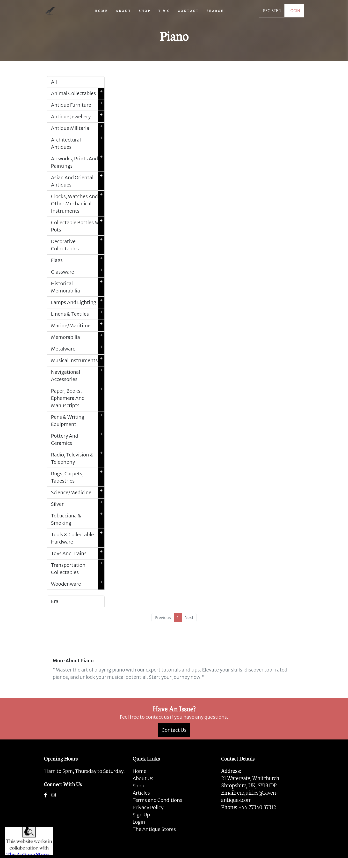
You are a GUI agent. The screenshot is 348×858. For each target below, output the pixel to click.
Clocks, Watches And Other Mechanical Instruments (77, 203)
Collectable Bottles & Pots (77, 226)
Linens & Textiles (77, 314)
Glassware (77, 271)
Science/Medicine (77, 492)
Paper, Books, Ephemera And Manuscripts (77, 398)
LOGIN (294, 10)
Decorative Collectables (77, 245)
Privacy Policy (148, 807)
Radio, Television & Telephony (77, 458)
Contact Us (174, 730)
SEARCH (215, 10)
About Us (143, 778)
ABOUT (123, 10)
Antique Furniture (77, 105)
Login (139, 822)
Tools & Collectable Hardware (77, 538)
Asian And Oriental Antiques (77, 181)
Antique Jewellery (77, 116)
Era (54, 601)
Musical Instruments (77, 360)
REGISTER (272, 10)
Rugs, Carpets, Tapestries (77, 477)
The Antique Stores (154, 829)
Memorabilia (77, 337)
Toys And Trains (77, 553)
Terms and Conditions (157, 800)
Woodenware (77, 583)
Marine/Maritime (77, 325)
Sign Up (141, 815)
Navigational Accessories (77, 375)
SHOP (145, 10)
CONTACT (188, 10)
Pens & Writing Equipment (77, 420)
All (54, 82)
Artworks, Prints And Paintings (77, 162)
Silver (77, 504)
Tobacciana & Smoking (77, 519)
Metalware (77, 348)
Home (139, 771)
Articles (141, 793)
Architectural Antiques (77, 143)
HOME (101, 10)
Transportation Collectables (77, 569)
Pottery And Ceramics (77, 439)
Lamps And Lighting (77, 302)
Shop (138, 786)
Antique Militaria (77, 128)
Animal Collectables (77, 93)
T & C (164, 10)
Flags (77, 260)
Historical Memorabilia (77, 287)
